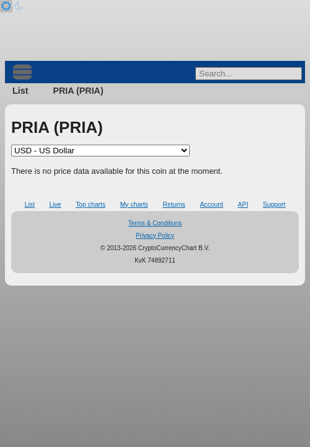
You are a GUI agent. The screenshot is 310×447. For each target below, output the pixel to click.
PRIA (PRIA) (78, 91)
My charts (134, 204)
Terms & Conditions (155, 223)
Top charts (90, 204)
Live (55, 204)
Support (274, 204)
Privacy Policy (155, 235)
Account (211, 204)
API (243, 204)
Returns (173, 204)
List (20, 91)
